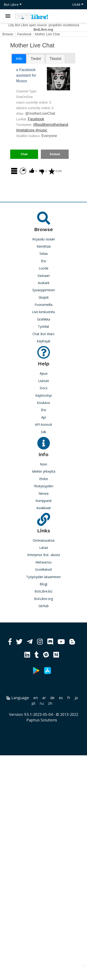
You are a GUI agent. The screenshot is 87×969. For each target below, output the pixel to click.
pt (33, 703)
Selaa (43, 253)
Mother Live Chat (47, 34)
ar (44, 697)
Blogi (43, 584)
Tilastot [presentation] (55, 59)
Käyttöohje (43, 395)
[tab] (19, 58)
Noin (43, 464)
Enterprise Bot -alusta (43, 555)
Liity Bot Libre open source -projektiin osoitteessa (43, 27)
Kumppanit (43, 500)
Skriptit (44, 297)
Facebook (36, 119)
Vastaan (44, 275)
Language (17, 697)
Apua (43, 373)
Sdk (43, 432)
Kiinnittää (44, 246)
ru (42, 703)
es (61, 697)
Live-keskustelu (43, 312)
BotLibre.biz (43, 591)
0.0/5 (55, 171)
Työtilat (43, 326)
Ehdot (43, 479)
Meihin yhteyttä (43, 471)
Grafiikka (43, 319)
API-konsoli (43, 424)
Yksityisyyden (43, 486)
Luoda (43, 268)
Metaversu (43, 562)
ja (76, 697)
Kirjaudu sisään (43, 239)
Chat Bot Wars (43, 334)
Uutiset (43, 381)
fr (68, 697)
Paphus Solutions (41, 720)
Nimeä (43, 493)
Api (43, 417)
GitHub (44, 606)
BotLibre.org (43, 598)
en (35, 697)
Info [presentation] (19, 59)
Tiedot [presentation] (36, 59)
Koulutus (43, 402)
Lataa (43, 547)
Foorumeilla (43, 304)
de (52, 697)
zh (50, 703)
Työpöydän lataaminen (43, 577)
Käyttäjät (43, 341)
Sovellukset (43, 569)
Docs (44, 388)
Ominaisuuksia (44, 540)
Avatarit (43, 283)
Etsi (43, 261)
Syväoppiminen (43, 290)
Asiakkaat (43, 508)
